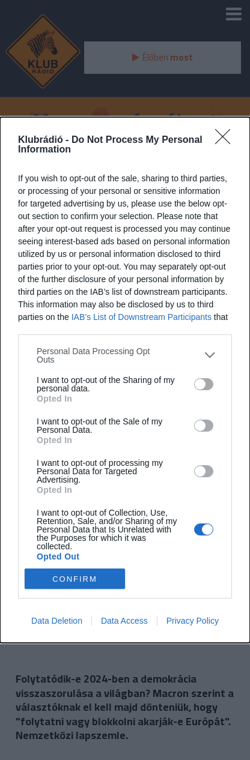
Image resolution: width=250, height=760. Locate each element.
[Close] (226, 140)
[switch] (203, 384)
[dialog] (125, 380)
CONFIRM (74, 578)
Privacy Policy (192, 621)
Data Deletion (56, 621)
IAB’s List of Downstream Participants (142, 317)
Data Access (124, 621)
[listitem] (125, 355)
